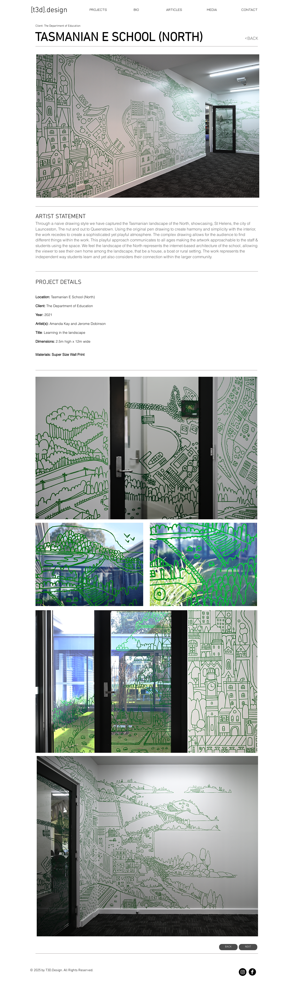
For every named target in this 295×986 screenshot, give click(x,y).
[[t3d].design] (49, 10)
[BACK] (228, 947)
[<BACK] (249, 38)
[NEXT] (248, 947)
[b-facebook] (252, 972)
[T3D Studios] (242, 972)
